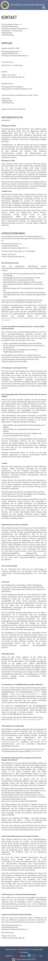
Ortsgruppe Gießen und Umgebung (23, 5)
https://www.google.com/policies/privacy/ (27, 719)
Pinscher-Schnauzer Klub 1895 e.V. (26, 959)
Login (40, 956)
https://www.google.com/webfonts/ (23, 694)
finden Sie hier (36, 751)
